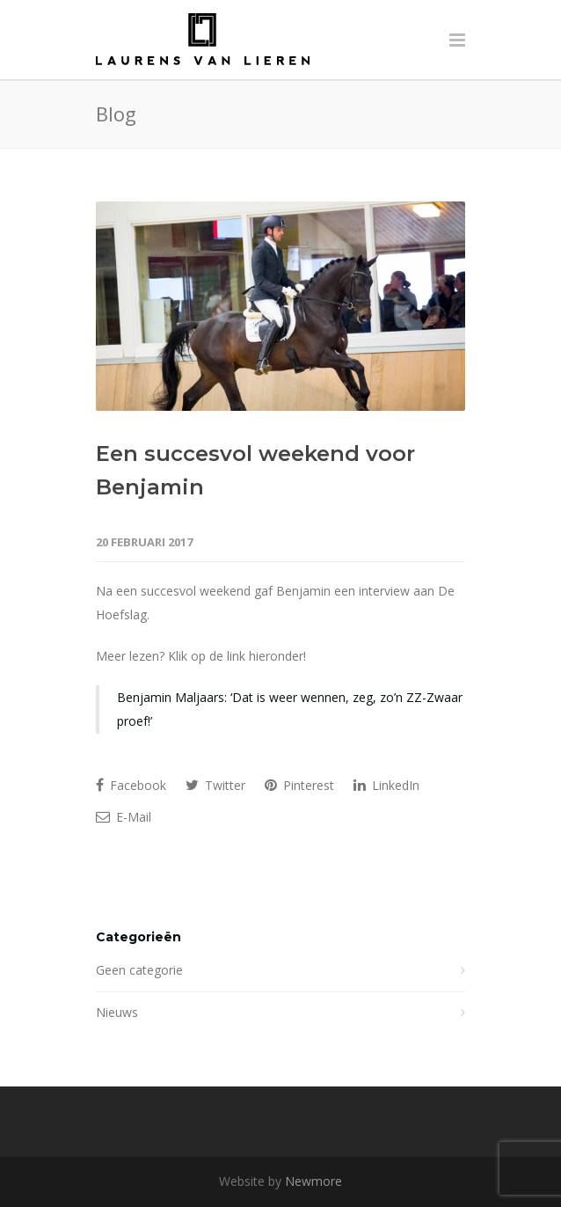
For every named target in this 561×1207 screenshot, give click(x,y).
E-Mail (123, 816)
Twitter (215, 785)
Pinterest (299, 785)
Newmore (313, 1181)
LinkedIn (386, 785)
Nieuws (117, 1012)
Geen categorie (139, 970)
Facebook (131, 785)
